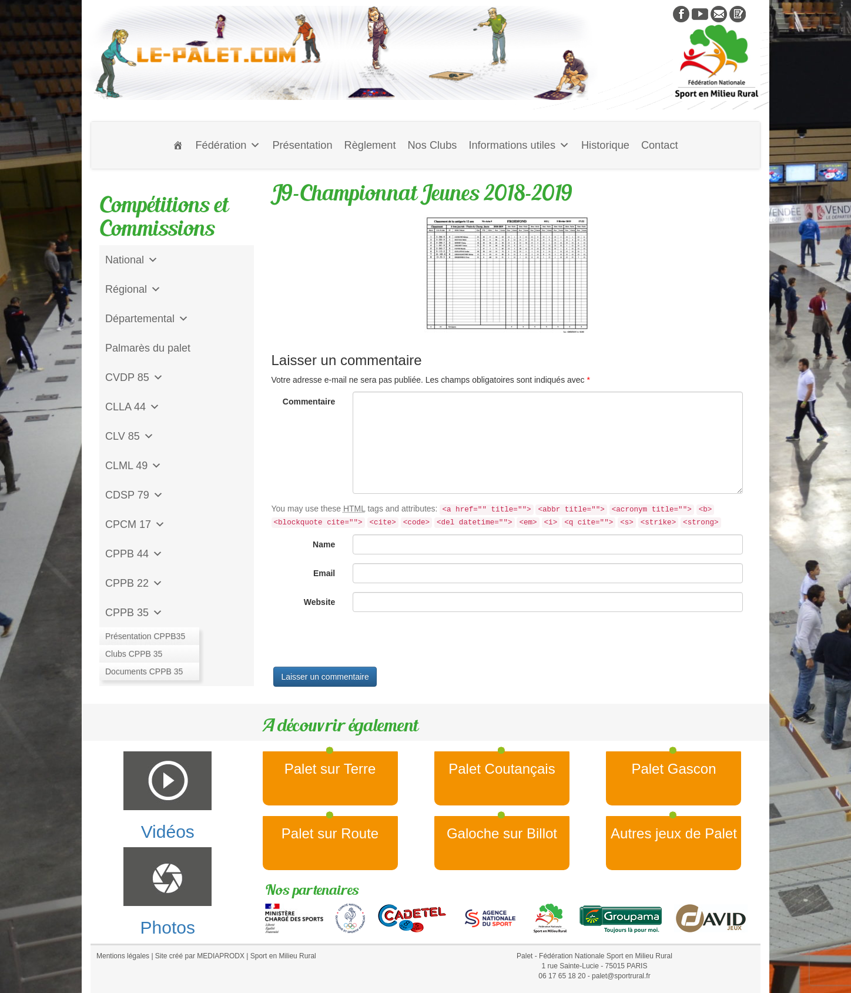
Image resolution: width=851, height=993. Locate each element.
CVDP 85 (134, 377)
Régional (133, 289)
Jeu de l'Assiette (143, 642)
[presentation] (361, 644)
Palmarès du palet (147, 348)
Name (324, 544)
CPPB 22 (134, 583)
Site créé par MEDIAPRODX (199, 956)
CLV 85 (129, 436)
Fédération (227, 145)
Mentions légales (122, 956)
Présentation (302, 145)
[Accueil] (178, 145)
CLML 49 (133, 465)
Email (324, 573)
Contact (659, 145)
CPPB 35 (134, 612)
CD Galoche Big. (144, 671)
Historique (605, 145)
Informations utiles (518, 145)
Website (319, 602)
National (131, 260)
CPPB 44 (134, 554)
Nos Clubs (432, 145)
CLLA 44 (132, 407)
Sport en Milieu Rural (283, 956)
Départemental (147, 318)
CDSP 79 (134, 495)
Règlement (370, 145)
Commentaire (309, 401)
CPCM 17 (135, 524)
